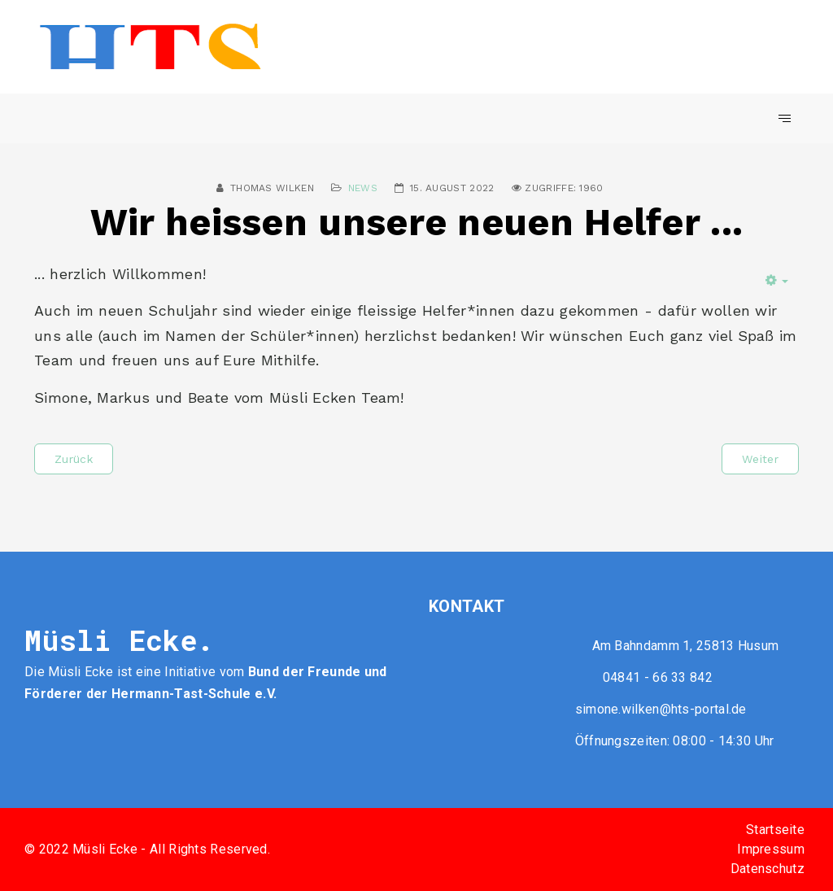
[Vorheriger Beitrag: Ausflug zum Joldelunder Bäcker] (73, 458)
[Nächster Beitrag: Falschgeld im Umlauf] (760, 458)
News (362, 188)
